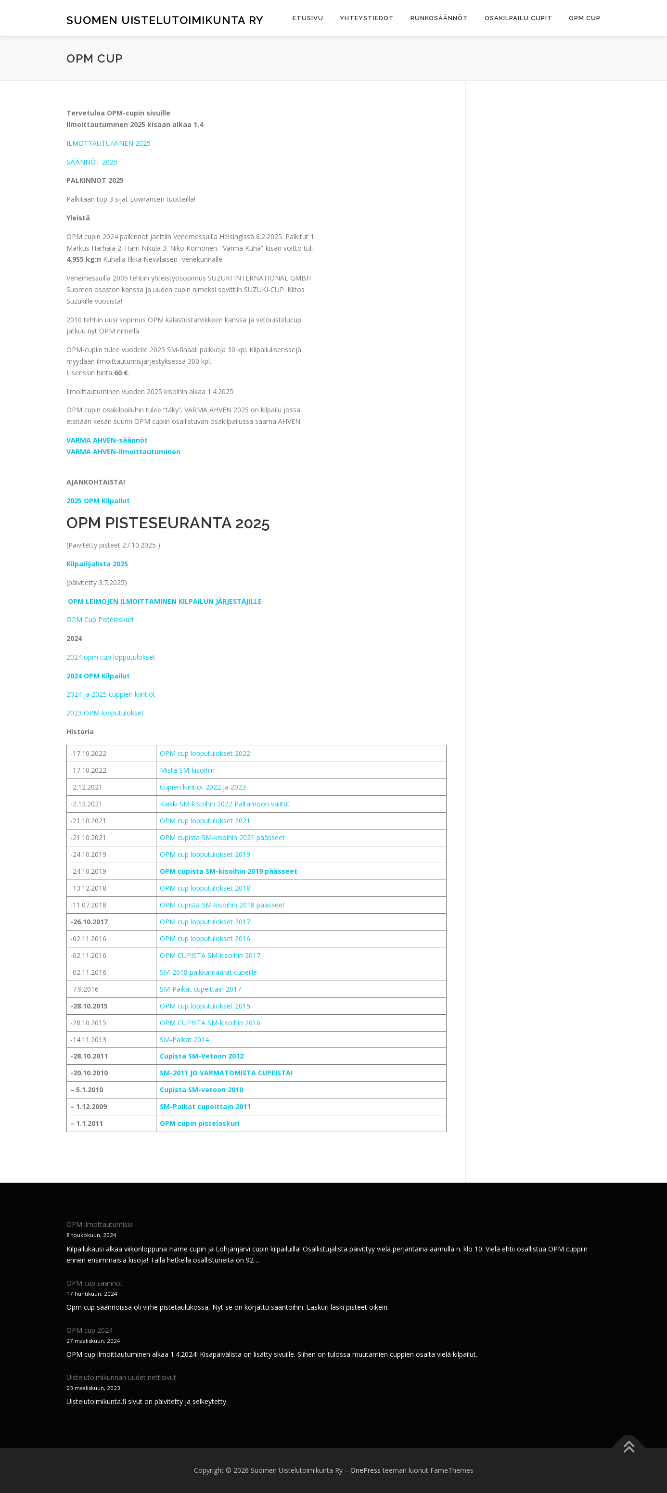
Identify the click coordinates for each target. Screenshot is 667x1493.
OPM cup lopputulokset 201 (203, 1005)
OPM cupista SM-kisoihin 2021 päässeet (222, 837)
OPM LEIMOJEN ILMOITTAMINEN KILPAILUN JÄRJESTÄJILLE (165, 600)
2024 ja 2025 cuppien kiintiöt (110, 694)
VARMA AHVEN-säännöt (107, 440)
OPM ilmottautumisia (99, 1224)
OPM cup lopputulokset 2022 (205, 753)
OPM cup (585, 18)
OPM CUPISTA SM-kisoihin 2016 (210, 1022)
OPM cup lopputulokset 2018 (205, 888)
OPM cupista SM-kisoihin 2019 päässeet (228, 871)
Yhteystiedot (367, 18)
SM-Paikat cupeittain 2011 (205, 1106)
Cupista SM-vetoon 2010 (201, 1089)
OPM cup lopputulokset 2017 (205, 921)
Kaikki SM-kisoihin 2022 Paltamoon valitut (226, 803)
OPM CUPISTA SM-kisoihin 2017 (210, 955)
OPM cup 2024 (89, 1330)
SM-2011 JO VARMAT (194, 1072)
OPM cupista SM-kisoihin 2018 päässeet (222, 904)
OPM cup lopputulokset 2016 (205, 938)
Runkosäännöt (439, 18)
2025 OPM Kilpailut (98, 500)
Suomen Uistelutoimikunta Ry (165, 19)
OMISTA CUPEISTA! (261, 1072)
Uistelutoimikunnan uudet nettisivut (121, 1377)
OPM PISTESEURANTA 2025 (168, 523)
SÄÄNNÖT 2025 (91, 161)
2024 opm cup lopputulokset (110, 657)
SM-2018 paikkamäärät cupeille (208, 972)
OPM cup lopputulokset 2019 (205, 854)
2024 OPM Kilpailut (98, 675)
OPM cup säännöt (94, 1283)
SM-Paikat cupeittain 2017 (200, 989)
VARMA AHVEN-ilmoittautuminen (123, 451)
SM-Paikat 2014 (184, 1039)
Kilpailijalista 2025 (97, 563)
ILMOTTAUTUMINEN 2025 (108, 143)
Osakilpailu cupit (518, 18)
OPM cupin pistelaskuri (200, 1123)
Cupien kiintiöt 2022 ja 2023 (203, 786)
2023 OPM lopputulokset (105, 712)
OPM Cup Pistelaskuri (99, 619)
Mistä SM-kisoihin (187, 770)
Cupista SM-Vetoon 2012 (202, 1055)
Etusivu (308, 18)
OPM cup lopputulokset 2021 (205, 820)
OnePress (365, 1470)
